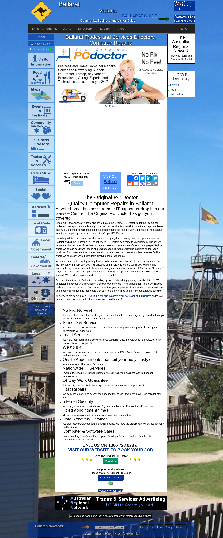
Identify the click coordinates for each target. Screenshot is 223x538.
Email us (77, 183)
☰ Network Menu (41, 43)
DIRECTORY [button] (86, 28)
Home (35, 28)
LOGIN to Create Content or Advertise (41, 310)
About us (180, 527)
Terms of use (147, 527)
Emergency (50, 28)
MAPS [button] (122, 28)
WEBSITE (110, 460)
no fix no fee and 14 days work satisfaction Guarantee (120, 296)
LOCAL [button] (68, 28)
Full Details (111, 106)
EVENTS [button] (106, 28)
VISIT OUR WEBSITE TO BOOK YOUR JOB (110, 449)
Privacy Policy (164, 527)
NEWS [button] (185, 28)
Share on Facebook (110, 477)
